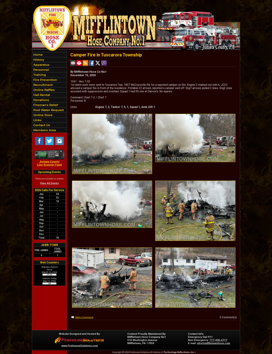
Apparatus (40, 64)
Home (37, 54)
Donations (40, 100)
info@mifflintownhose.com (213, 343)
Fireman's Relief (45, 105)
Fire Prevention (44, 80)
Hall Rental (41, 95)
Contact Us (41, 125)
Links (36, 120)
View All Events (49, 183)
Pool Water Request (48, 110)
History (38, 59)
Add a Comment (84, 317)
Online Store (42, 115)
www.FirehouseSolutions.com (79, 345)
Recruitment (42, 85)
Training (39, 75)
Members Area (44, 130)
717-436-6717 (218, 340)
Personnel (40, 69)
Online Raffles (43, 90)
